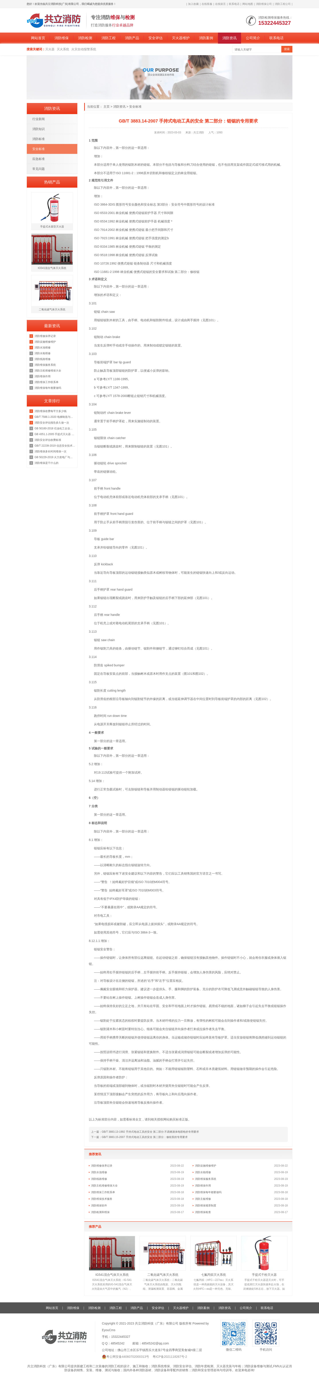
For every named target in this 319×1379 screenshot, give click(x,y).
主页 (106, 106)
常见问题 (38, 169)
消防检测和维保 (100, 1212)
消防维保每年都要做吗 (208, 1192)
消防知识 (38, 129)
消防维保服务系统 (205, 1179)
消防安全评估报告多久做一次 (52, 422)
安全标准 (135, 106)
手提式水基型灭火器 (52, 226)
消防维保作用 (203, 1185)
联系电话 (234, 4)
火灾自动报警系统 (83, 49)
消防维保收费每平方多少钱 (50, 411)
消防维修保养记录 (101, 1165)
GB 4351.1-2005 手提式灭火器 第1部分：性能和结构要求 (55, 434)
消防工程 (108, 38)
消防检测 (85, 38)
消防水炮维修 (203, 1172)
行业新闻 (38, 119)
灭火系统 (63, 49)
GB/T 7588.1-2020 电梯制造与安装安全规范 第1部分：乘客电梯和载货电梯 (55, 416)
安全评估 (155, 38)
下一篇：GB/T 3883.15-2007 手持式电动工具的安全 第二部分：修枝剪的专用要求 (139, 1137)
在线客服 (207, 4)
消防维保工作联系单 (103, 1192)
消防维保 (61, 38)
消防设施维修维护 (205, 1165)
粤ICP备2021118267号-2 (170, 1356)
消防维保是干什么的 (46, 463)
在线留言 (220, 4)
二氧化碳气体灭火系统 (162, 1274)
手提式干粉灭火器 (264, 1274)
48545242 (117, 1343)
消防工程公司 (283, 4)
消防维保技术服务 (101, 1198)
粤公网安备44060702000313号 (127, 1356)
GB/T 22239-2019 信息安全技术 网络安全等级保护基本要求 (55, 445)
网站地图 (247, 4)
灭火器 (49, 49)
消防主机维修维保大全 (104, 1185)
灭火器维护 (181, 38)
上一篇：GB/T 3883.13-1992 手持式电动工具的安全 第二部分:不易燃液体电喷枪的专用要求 (145, 1131)
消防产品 (132, 38)
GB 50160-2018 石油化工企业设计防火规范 (55, 428)
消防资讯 (229, 38)
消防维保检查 (203, 1212)
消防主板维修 (203, 1198)
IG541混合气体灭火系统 (111, 1274)
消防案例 (206, 38)
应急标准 (38, 159)
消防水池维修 (99, 1172)
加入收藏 (193, 4)
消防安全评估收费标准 (48, 440)
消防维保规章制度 (205, 1205)
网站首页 (38, 38)
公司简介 (253, 38)
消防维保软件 (99, 1205)
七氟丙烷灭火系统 (213, 1274)
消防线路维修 (99, 1179)
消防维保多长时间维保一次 (50, 451)
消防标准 (38, 139)
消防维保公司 (264, 4)
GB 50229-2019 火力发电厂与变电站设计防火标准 (55, 457)
